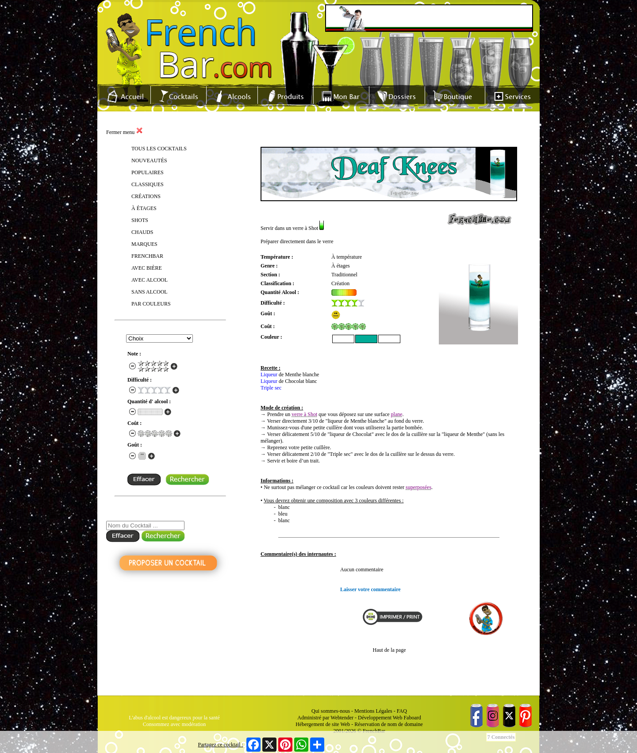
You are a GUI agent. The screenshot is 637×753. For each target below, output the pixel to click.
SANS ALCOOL (149, 292)
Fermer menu (124, 132)
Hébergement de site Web (322, 724)
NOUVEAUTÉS (149, 160)
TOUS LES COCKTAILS (159, 148)
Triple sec (271, 388)
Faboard (412, 718)
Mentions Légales (373, 711)
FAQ (402, 711)
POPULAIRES (147, 172)
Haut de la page (389, 650)
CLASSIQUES (147, 184)
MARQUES (144, 244)
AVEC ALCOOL (149, 280)
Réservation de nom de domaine (388, 724)
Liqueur (269, 374)
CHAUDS (142, 232)
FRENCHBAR (147, 256)
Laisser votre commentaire (370, 589)
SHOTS (139, 220)
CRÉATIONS (146, 196)
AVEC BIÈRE (146, 268)
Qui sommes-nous (330, 711)
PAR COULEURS (151, 304)
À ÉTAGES (144, 208)
